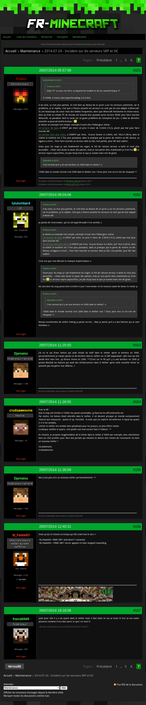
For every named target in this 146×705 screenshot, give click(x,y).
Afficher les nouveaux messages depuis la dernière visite (33, 692)
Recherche (46, 37)
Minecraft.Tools (72, 184)
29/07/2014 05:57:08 (55, 70)
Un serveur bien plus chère (52, 134)
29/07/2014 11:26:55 (55, 402)
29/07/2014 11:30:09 (55, 470)
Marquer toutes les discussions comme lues (26, 695)
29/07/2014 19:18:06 (55, 610)
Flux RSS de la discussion (129, 684)
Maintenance (30, 51)
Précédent (104, 60)
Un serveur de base (48, 127)
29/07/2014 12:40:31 (55, 526)
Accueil (7, 37)
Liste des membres (27, 37)
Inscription (62, 37)
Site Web (22, 579)
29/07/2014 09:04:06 (55, 195)
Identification (79, 37)
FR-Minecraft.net (73, 181)
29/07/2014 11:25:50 (55, 345)
